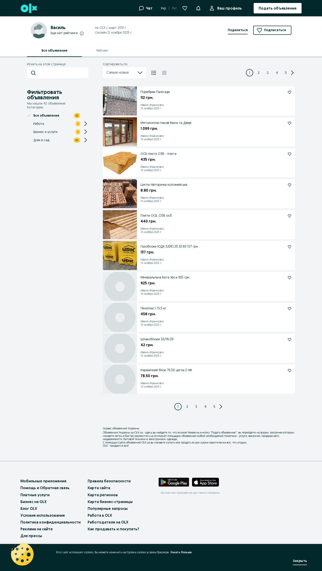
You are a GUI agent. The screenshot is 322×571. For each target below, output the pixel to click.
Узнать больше (181, 552)
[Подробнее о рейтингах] (81, 33)
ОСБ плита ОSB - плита (158, 154)
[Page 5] (286, 72)
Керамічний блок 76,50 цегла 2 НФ (166, 370)
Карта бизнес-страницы (110, 501)
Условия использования (42, 515)
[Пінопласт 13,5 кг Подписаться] (289, 309)
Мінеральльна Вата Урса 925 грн (165, 277)
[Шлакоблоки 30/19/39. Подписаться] (289, 339)
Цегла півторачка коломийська (164, 185)
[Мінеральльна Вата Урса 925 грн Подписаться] (289, 278)
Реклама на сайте (36, 529)
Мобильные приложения (43, 481)
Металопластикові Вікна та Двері (166, 123)
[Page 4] (276, 72)
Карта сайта (99, 488)
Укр (163, 8)
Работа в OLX (100, 515)
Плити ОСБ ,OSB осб (156, 215)
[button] (198, 7)
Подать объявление (223, 432)
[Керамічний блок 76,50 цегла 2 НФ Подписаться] (289, 370)
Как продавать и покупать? (113, 529)
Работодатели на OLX (108, 522)
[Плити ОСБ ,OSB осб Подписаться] (289, 216)
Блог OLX (28, 508)
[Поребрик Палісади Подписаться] (289, 92)
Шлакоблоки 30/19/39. (157, 339)
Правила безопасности (109, 481)
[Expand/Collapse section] (85, 123)
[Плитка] (164, 72)
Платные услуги (35, 495)
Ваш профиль (228, 8)
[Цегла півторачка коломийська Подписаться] (289, 185)
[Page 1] (249, 72)
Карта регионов (103, 495)
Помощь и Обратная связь (44, 488)
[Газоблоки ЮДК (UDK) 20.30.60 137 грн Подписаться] (289, 247)
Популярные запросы (108, 508)
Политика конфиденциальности (50, 522)
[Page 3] (267, 72)
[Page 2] (258, 72)
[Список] (153, 72)
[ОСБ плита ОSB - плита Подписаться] (289, 154)
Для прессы (31, 535)
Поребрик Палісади (155, 92)
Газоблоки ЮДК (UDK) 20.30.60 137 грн (169, 246)
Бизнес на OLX (33, 501)
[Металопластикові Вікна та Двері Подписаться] (289, 123)
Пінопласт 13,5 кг (153, 308)
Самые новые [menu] (125, 72)
